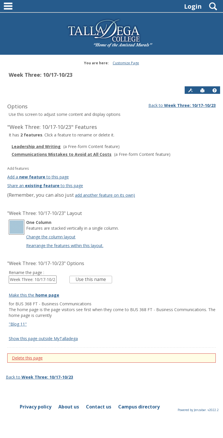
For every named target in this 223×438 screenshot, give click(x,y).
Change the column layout (50, 237)
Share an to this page (45, 185)
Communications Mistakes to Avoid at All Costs (62, 154)
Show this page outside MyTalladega (43, 338)
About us (68, 407)
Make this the (34, 295)
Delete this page (27, 358)
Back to (182, 105)
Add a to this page (38, 177)
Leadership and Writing (36, 146)
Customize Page (126, 63)
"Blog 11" (18, 324)
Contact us (98, 407)
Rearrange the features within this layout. (64, 245)
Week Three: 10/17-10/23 (40, 74)
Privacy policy (35, 407)
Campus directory (139, 407)
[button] (214, 90)
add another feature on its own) (105, 195)
